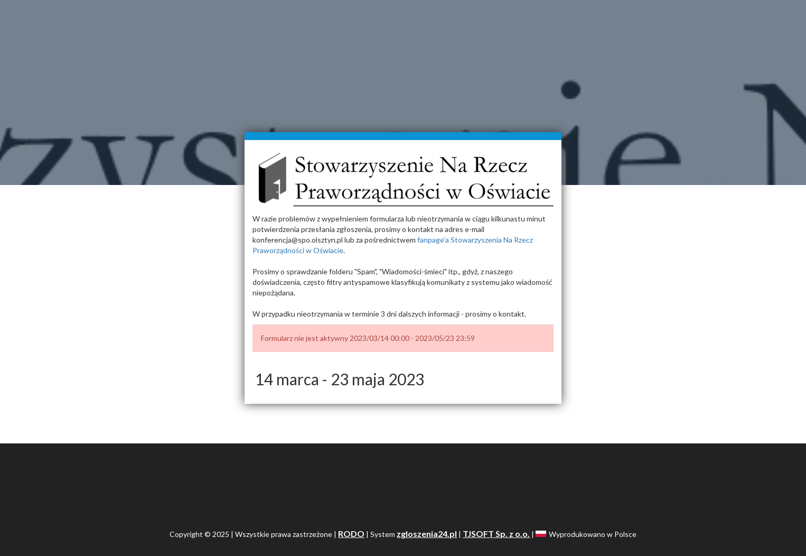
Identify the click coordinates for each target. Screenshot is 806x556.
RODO (351, 534)
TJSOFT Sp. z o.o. (496, 534)
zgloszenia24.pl (427, 534)
